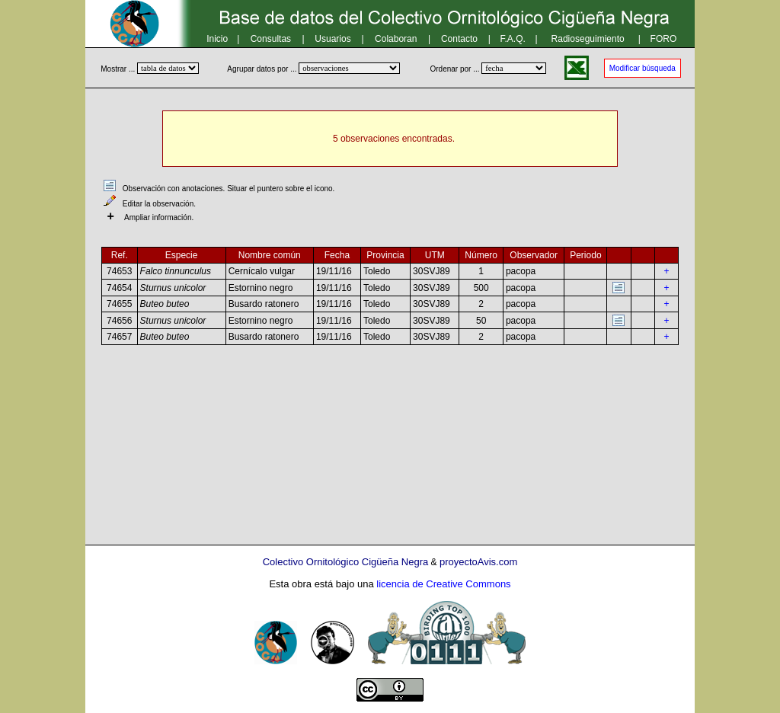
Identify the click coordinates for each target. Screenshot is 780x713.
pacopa (520, 271)
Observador (534, 255)
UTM (435, 255)
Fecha (337, 255)
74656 (119, 320)
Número (481, 255)
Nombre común (269, 255)
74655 (119, 304)
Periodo (585, 255)
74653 (119, 271)
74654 (119, 288)
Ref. (119, 255)
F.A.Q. (513, 39)
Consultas (271, 39)
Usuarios (332, 39)
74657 (119, 336)
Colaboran (396, 39)
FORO (664, 39)
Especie (181, 255)
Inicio (217, 39)
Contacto (459, 39)
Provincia (385, 255)
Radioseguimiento (588, 39)
